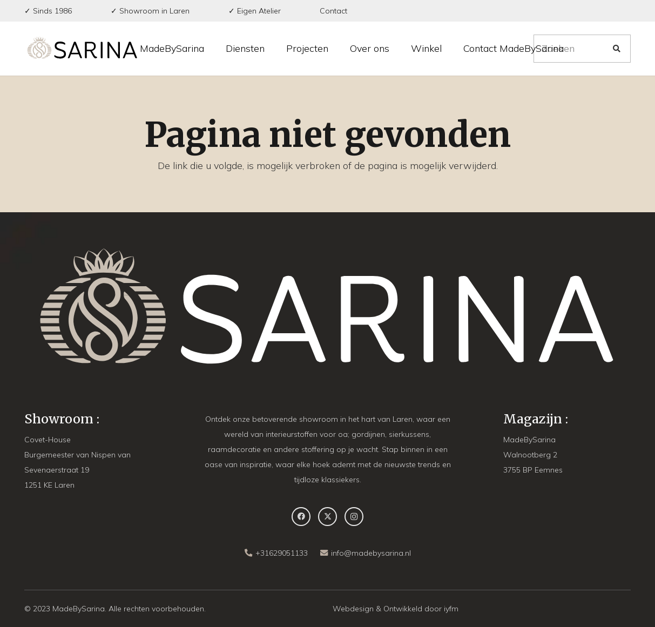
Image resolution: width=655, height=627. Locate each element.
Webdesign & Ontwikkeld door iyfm (395, 608)
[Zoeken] (582, 49)
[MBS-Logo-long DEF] (82, 48)
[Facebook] (301, 516)
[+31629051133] (249, 553)
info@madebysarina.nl (371, 553)
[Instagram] (354, 516)
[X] (327, 516)
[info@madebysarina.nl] (325, 553)
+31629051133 (281, 553)
